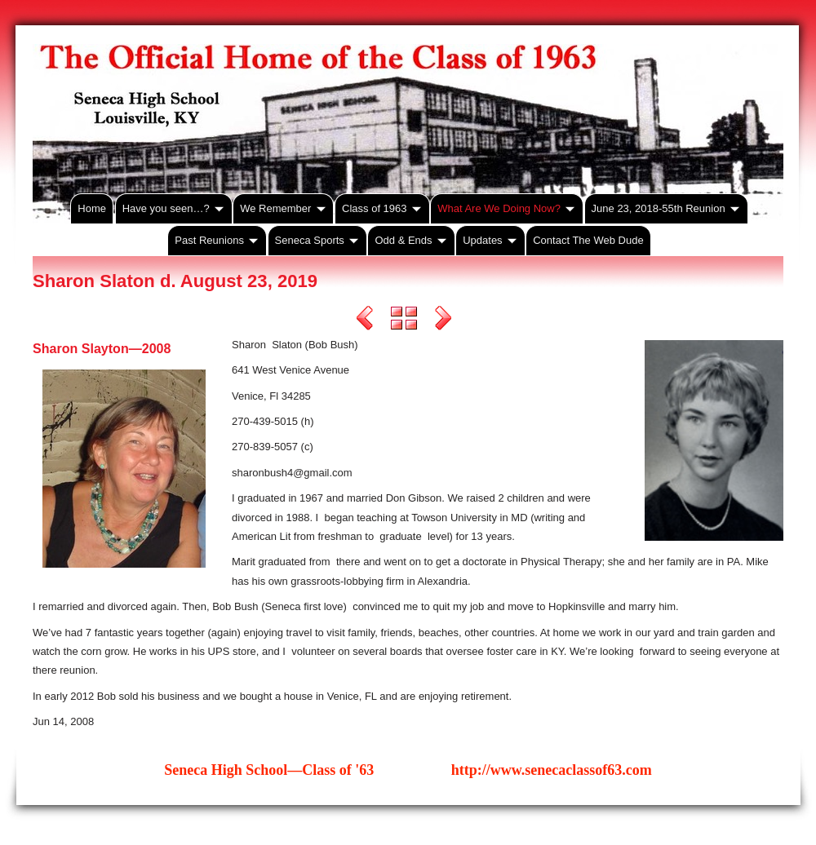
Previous (364, 320)
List (404, 320)
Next (443, 320)
